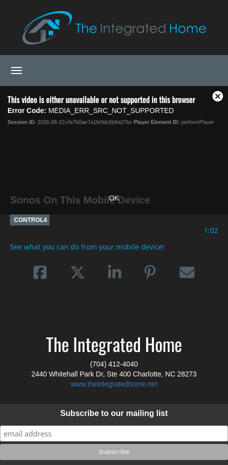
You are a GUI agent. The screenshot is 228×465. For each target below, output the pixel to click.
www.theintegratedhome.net (114, 384)
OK (114, 198)
